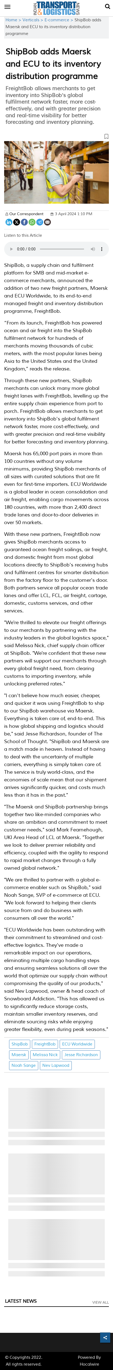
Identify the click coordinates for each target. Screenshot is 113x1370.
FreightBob (45, 1044)
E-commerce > (60, 20)
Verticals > (34, 20)
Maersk (19, 1055)
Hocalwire (89, 1364)
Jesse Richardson (81, 1055)
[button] (56, 137)
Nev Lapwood (55, 1065)
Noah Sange (24, 1065)
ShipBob (20, 1044)
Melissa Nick (45, 1055)
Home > (14, 20)
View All (100, 1302)
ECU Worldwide (77, 1044)
